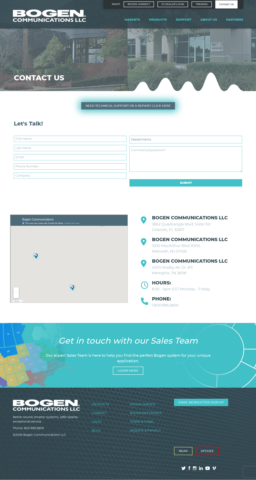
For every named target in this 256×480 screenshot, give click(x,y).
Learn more (128, 370)
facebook (189, 468)
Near (183, 451)
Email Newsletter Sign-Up (201, 402)
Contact (99, 413)
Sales (97, 421)
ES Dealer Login (173, 4)
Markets (132, 19)
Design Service (143, 404)
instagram (195, 468)
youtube (207, 468)
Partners (234, 19)
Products (158, 19)
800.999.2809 (34, 428)
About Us (208, 19)
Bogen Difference (146, 413)
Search (116, 4)
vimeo (214, 468)
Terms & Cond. (142, 421)
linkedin (201, 468)
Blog (96, 430)
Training (202, 4)
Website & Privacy (145, 430)
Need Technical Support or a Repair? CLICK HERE (128, 105)
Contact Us (226, 4)
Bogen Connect (139, 4)
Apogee (207, 451)
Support (183, 19)
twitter (183, 468)
